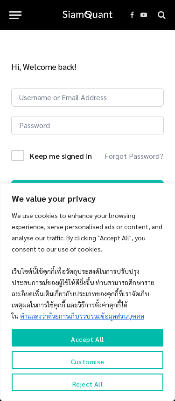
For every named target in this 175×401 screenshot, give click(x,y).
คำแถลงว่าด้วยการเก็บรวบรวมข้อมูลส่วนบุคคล (82, 316)
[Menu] (15, 15)
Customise (88, 361)
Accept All (87, 339)
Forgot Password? (134, 156)
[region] (87, 292)
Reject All (87, 384)
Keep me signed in (61, 156)
